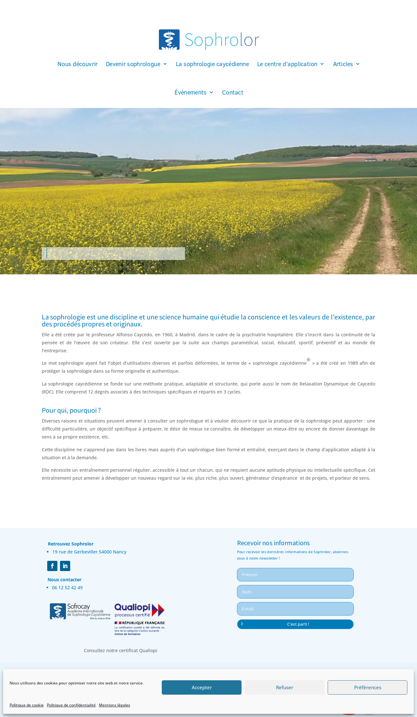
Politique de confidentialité (71, 705)
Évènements (190, 92)
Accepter (202, 687)
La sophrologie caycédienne (212, 64)
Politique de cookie (27, 705)
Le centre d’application (287, 64)
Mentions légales (114, 705)
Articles (343, 64)
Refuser (284, 687)
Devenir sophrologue (133, 64)
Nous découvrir (77, 64)
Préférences (367, 687)
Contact (232, 92)
